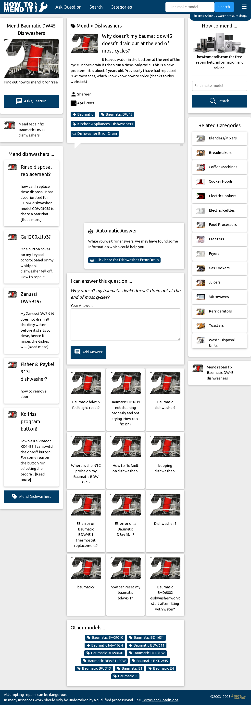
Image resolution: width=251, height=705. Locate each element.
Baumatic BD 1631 (146, 637)
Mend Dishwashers (31, 496)
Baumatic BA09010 (105, 637)
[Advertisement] (134, 184)
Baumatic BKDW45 (150, 661)
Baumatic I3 (125, 676)
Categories (121, 6)
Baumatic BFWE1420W (104, 661)
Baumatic (83, 114)
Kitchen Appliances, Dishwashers (103, 124)
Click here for (124, 260)
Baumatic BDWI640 (104, 653)
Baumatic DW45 (116, 114)
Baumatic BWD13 (94, 668)
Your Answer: (82, 305)
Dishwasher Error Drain (95, 133)
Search (96, 6)
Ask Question (68, 6)
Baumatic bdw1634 (105, 645)
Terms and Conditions (160, 700)
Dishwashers (108, 25)
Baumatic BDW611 (146, 645)
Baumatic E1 (129, 668)
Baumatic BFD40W (147, 653)
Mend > (82, 26)
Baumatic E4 (161, 668)
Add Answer (88, 352)
